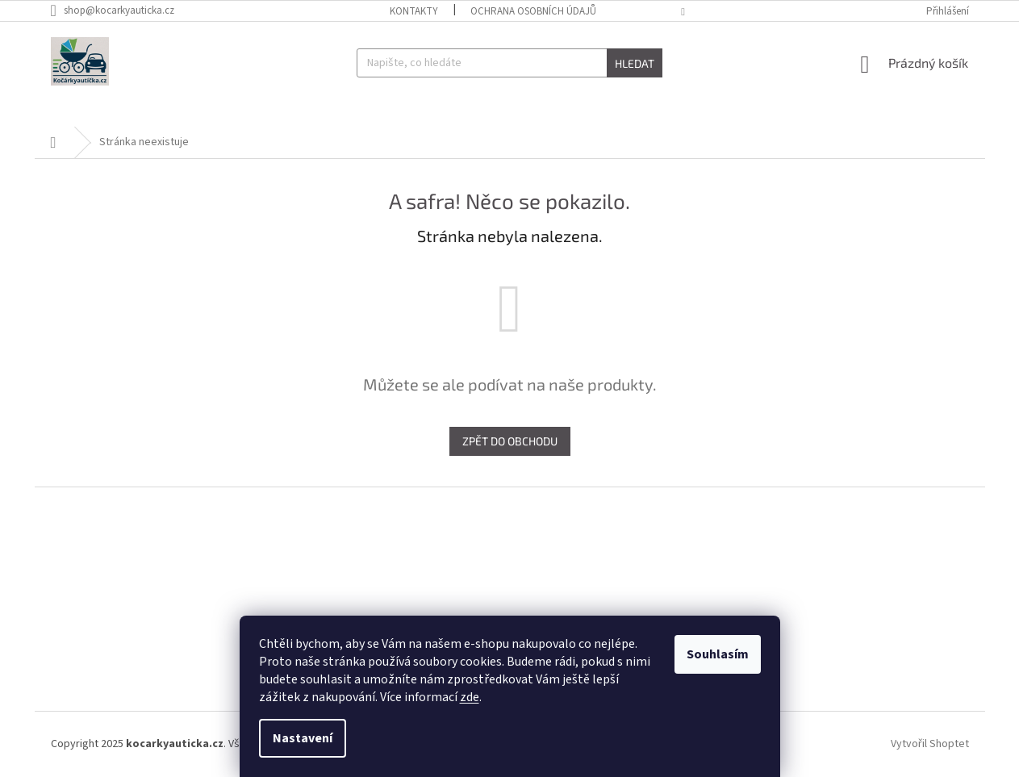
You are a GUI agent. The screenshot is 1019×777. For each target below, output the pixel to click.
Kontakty (414, 11)
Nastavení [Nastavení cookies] (302, 738)
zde (469, 697)
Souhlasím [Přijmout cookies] (718, 654)
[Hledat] (509, 62)
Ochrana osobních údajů (533, 11)
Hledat (634, 63)
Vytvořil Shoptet (930, 744)
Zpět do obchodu (510, 441)
